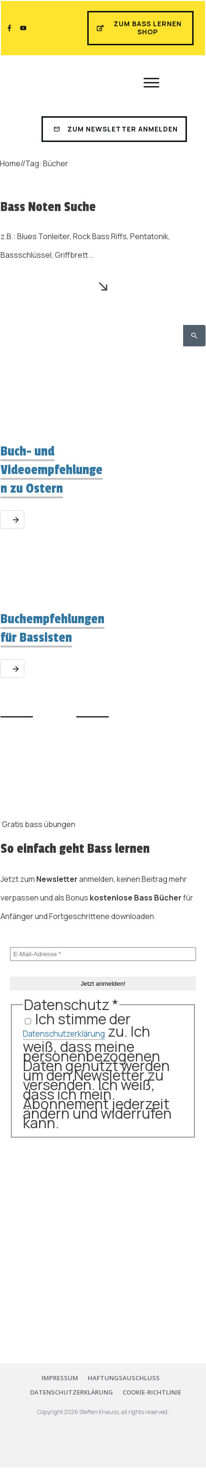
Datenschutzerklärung (64, 1033)
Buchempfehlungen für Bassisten (52, 628)
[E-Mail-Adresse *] (103, 954)
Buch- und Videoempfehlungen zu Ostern (51, 470)
